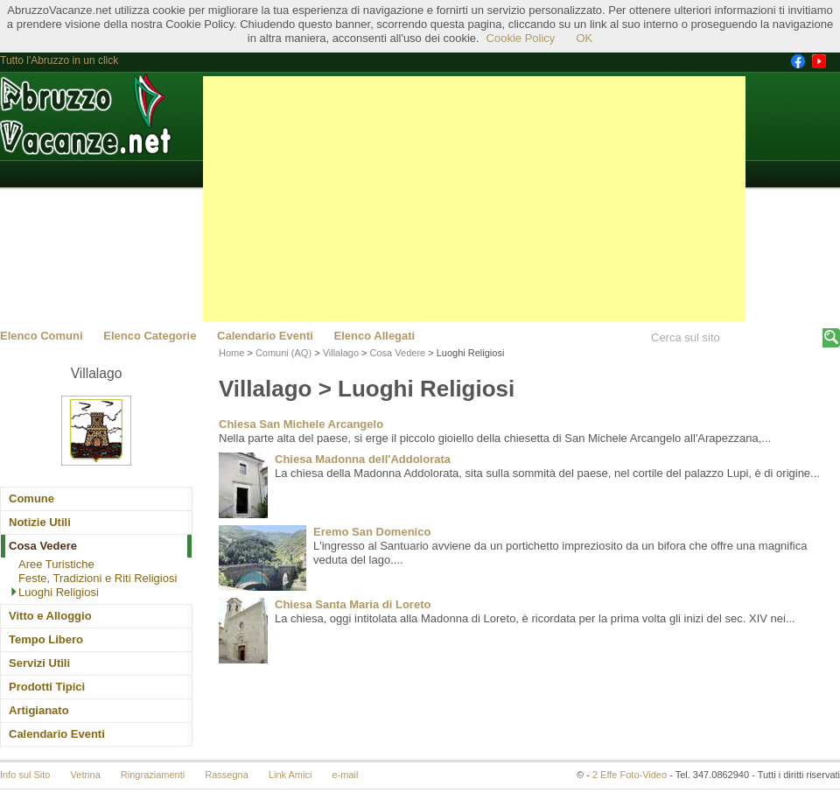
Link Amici (290, 774)
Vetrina (86, 774)
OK (584, 38)
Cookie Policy (521, 38)
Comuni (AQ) (284, 352)
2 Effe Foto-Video (629, 774)
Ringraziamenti (153, 774)
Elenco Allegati (375, 335)
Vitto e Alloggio (50, 615)
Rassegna (226, 774)
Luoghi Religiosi (58, 592)
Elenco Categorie (149, 335)
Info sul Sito (25, 774)
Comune (31, 498)
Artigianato (39, 710)
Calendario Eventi (265, 335)
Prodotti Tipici (47, 686)
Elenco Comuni (41, 335)
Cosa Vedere (43, 545)
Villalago (341, 352)
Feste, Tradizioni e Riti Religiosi (97, 578)
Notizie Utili (40, 522)
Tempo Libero (46, 639)
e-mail (345, 774)
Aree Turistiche (56, 564)
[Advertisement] (474, 198)
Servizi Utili (39, 663)
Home (231, 352)
